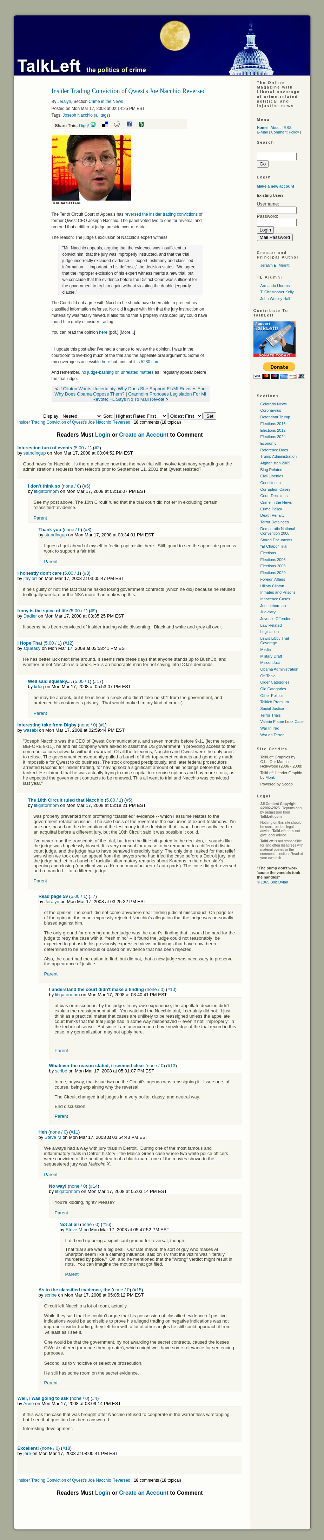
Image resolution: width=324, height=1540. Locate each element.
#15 (137, 1289)
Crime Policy (271, 509)
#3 (86, 573)
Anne (28, 1403)
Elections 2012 (273, 430)
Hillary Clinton (272, 586)
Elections (268, 553)
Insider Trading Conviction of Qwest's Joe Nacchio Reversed (74, 422)
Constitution (270, 483)
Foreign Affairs (272, 579)
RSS (288, 127)
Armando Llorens (275, 285)
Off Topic (268, 676)
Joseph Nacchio (78, 115)
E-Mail (262, 132)
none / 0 (71, 486)
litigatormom (46, 491)
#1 (102, 724)
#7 (92, 896)
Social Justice (272, 708)
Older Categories (275, 682)
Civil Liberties (271, 476)
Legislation (269, 631)
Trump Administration (278, 456)
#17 (98, 681)
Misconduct (270, 662)
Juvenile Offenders (276, 618)
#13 (172, 1065)
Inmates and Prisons (278, 592)
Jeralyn (64, 101)
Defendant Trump (275, 417)
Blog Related (271, 470)
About (275, 127)
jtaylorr (30, 578)
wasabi (31, 730)
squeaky (32, 648)
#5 (128, 800)
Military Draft (271, 656)
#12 (68, 643)
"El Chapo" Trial (273, 546)
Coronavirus (270, 410)
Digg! (84, 125)
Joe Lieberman (273, 605)
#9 (93, 610)
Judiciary (268, 612)
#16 (106, 1224)
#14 (94, 1186)
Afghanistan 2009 (275, 463)
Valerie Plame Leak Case (282, 721)
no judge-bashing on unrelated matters (118, 372)
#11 (74, 1132)
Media (265, 649)
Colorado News (273, 404)
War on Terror (272, 735)
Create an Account (143, 435)
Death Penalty (272, 515)
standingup (35, 453)
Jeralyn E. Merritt (275, 265)
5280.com (150, 361)
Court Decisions (274, 496)
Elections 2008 (273, 566)
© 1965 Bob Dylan (272, 882)
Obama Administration (279, 669)
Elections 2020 (273, 572)
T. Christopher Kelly (277, 292)
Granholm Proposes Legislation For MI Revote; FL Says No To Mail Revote (149, 396)
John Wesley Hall (275, 298)
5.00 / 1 (82, 447)
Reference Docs (274, 450)
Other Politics (271, 695)
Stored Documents (276, 540)
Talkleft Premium (274, 702)
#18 (66, 1448)
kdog (39, 686)
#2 (96, 447)
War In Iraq (269, 728)
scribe (61, 1071)
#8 (87, 529)
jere (27, 1453)
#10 (171, 989)
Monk (270, 777)
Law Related (271, 625)
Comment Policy (285, 132)
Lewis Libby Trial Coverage (274, 640)
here (103, 332)
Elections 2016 (273, 424)
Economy (268, 443)
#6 (86, 486)
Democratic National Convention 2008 (277, 531)
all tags (101, 115)
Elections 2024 (273, 437)
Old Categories (273, 689)
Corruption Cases (275, 489)
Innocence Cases (275, 599)
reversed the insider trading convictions (161, 214)
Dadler (30, 616)
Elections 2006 (273, 559)
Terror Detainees (274, 522)
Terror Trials (270, 715)
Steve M (53, 1137)
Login (103, 435)
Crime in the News (106, 101)
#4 (94, 1398)
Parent (40, 518)
